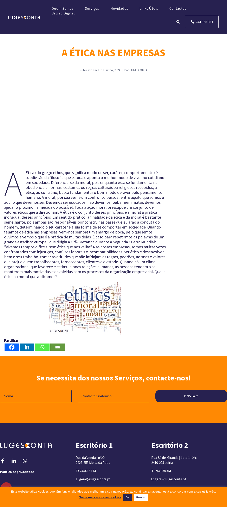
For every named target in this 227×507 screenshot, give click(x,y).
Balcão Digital (63, 13)
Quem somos (62, 8)
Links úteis (149, 8)
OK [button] (127, 497)
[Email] (57, 347)
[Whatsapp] (42, 347)
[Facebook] (12, 347)
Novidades (119, 8)
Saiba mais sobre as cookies (100, 497)
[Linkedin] (27, 347)
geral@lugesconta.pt (95, 479)
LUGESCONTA (138, 70)
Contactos (177, 8)
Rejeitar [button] (140, 497)
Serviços (92, 8)
